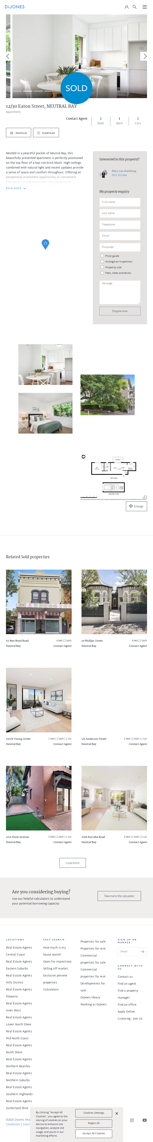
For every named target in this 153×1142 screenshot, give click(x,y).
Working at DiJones (93, 1004)
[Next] (144, 56)
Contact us (125, 976)
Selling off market (55, 968)
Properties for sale (93, 941)
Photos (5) (21, 133)
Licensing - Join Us (130, 1018)
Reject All (93, 1123)
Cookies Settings (93, 1113)
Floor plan (48, 133)
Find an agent (127, 983)
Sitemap (28, 1124)
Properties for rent (93, 948)
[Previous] (8, 56)
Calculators (51, 989)
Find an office (127, 1004)
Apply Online (126, 1011)
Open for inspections (57, 961)
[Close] (116, 1113)
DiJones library (90, 997)
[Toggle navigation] (145, 7)
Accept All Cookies (93, 1133)
